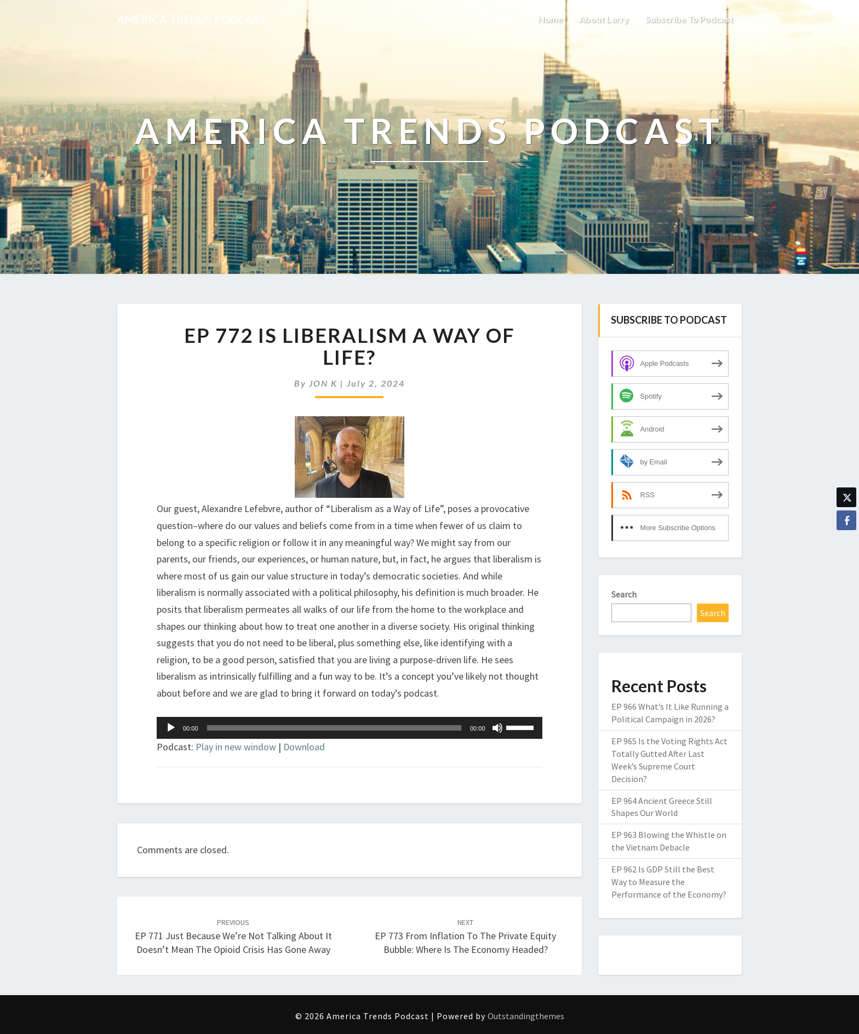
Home (550, 19)
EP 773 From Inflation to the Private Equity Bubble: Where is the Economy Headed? (465, 936)
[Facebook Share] (846, 520)
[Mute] (497, 727)
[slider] (334, 728)
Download (304, 746)
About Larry (604, 19)
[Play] (170, 727)
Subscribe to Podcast (689, 19)
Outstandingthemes (526, 1015)
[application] (349, 728)
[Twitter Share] (846, 497)
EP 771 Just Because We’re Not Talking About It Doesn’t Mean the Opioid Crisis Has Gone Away (233, 936)
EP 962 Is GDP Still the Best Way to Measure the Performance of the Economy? (668, 882)
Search (624, 594)
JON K (323, 383)
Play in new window (236, 746)
